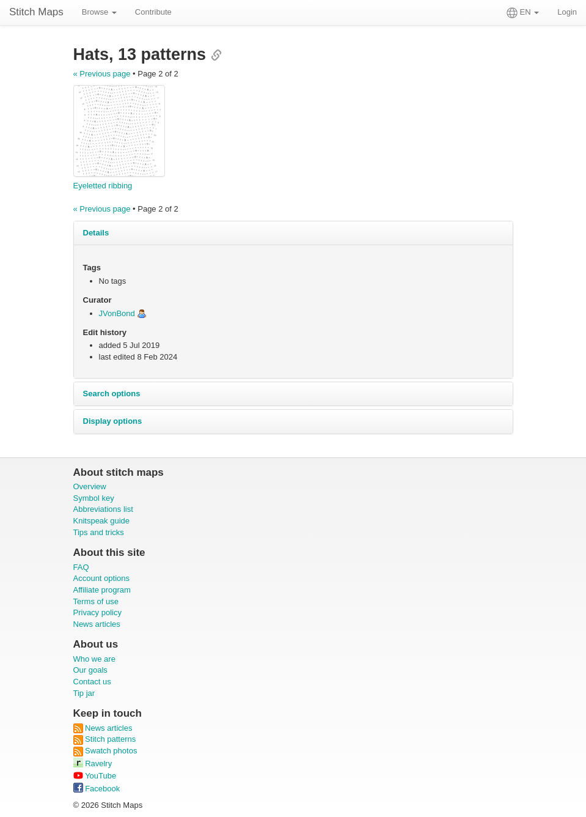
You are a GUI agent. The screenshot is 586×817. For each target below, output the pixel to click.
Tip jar (84, 693)
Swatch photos (105, 750)
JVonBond (117, 313)
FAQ (81, 567)
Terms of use (96, 601)
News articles (96, 624)
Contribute (153, 12)
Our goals (90, 670)
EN (523, 12)
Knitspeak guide (101, 520)
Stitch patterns (104, 739)
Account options (101, 578)
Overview (89, 486)
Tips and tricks (98, 532)
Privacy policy (97, 612)
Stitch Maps (36, 12)
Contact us (92, 681)
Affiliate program (102, 589)
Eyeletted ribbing (103, 185)
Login (567, 12)
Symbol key (93, 498)
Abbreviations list (103, 509)
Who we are (94, 659)
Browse (99, 12)
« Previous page (102, 73)
